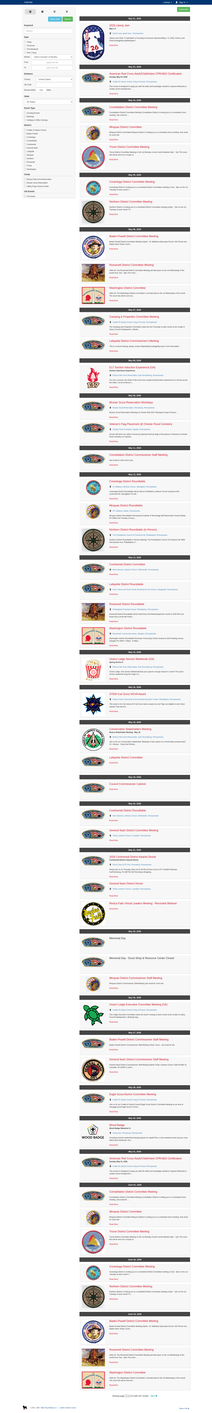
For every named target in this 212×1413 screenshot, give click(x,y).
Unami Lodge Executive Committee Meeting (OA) (138, 1004)
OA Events (29, 196)
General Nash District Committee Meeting (133, 830)
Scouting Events (32, 113)
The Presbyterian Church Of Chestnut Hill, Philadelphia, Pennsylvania (140, 535)
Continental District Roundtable (127, 810)
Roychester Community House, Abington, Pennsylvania (134, 634)
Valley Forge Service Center (36, 186)
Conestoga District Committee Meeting (132, 181)
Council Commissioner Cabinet (127, 784)
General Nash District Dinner (126, 883)
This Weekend (31, 49)
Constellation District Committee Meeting (133, 107)
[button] (182, 2)
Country (27, 79)
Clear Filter (55, 19)
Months (27, 57)
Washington (30, 169)
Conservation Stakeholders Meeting (130, 729)
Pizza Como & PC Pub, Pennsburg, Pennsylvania (132, 865)
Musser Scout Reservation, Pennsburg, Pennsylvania (133, 408)
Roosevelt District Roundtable (126, 604)
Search (67, 19)
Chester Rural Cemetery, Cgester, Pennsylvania (131, 429)
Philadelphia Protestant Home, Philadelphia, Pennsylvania (135, 609)
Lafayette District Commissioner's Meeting (134, 340)
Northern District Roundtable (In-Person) (133, 529)
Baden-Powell (31, 134)
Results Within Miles (37, 90)
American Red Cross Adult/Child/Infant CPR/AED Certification (145, 73)
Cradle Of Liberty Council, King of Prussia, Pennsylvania (135, 82)
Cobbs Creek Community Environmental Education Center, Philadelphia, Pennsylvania (146, 699)
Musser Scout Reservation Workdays (131, 402)
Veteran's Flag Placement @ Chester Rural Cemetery (140, 424)
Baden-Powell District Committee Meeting (133, 236)
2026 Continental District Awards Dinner (132, 856)
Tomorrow (29, 46)
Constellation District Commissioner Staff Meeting (138, 454)
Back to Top (184, 1408)
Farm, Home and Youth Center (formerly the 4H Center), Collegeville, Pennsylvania (145, 590)
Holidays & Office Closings (36, 120)
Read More (113, 45)
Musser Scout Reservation (36, 183)
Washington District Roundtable (127, 628)
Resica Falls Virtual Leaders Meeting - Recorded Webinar (143, 903)
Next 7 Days (30, 53)
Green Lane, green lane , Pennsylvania (128, 33)
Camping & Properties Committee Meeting (134, 316)
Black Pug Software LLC (49, 1408)
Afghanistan (54, 79)
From (26, 62)
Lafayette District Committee (126, 757)
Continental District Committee (127, 564)
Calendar (28, 2)
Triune (28, 166)
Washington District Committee (127, 287)
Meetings (29, 117)
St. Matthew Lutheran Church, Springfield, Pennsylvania (135, 487)
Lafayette (29, 151)
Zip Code (27, 85)
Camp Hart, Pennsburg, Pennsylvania (127, 1133)
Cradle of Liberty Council (35, 130)
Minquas (29, 155)
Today (28, 42)
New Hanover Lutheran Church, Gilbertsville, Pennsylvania (136, 570)
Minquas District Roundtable (126, 505)
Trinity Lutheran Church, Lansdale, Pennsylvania (132, 836)
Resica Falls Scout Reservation (37, 179)
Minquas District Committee (125, 127)
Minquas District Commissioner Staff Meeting (135, 978)
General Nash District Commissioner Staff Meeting (139, 1059)
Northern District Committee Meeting (130, 201)
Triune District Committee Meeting (129, 146)
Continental (30, 144)
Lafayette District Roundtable (126, 584)
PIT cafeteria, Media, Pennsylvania (126, 511)
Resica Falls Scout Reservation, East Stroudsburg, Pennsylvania (138, 375)
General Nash (31, 148)
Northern (29, 159)
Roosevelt (29, 162)
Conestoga (29, 137)
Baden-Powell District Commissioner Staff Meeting (139, 1039)
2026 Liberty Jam (119, 25)
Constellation (30, 141)
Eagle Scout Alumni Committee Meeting (132, 1094)
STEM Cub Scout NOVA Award (127, 694)
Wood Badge (117, 1125)
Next (154, 1396)
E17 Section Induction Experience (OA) (132, 367)
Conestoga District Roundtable (127, 481)
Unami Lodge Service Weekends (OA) (131, 659)
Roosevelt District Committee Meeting (131, 264)
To (25, 68)
